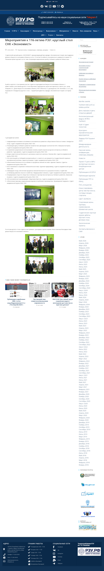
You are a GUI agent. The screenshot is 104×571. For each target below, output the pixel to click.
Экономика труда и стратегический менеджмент (84, 68)
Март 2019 (83, 437)
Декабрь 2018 (84, 444)
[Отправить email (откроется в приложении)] (58, 6)
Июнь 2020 (83, 408)
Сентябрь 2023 (84, 316)
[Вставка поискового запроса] (87, 39)
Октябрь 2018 (84, 448)
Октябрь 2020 (84, 399)
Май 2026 (82, 241)
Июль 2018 (83, 453)
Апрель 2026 (83, 243)
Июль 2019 (83, 432)
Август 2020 (83, 403)
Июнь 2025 (83, 267)
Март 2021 (83, 387)
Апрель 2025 (83, 271)
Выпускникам (51, 31)
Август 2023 (83, 319)
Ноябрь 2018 (84, 446)
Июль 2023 (83, 321)
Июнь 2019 (83, 434)
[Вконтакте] (46, 6)
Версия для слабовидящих (87, 51)
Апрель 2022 (83, 356)
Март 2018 (83, 460)
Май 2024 (82, 297)
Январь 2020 (84, 420)
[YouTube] (54, 6)
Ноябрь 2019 (84, 425)
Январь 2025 (84, 278)
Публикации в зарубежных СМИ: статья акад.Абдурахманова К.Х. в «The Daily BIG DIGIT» (16, 302)
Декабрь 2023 (84, 309)
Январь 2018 (84, 465)
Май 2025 (82, 269)
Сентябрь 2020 (84, 401)
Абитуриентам (65, 31)
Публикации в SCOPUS (87, 172)
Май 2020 (82, 411)
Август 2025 (83, 262)
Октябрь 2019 (84, 427)
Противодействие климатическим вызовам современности (39, 301)
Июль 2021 (83, 378)
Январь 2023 (84, 335)
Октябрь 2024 (84, 286)
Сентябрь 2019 (84, 429)
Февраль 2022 (84, 361)
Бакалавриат (25, 31)
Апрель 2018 (83, 458)
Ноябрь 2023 (84, 311)
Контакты (59, 35)
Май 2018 (82, 455)
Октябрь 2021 (84, 370)
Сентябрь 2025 (84, 260)
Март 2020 (83, 415)
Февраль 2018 (84, 462)
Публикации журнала (87, 176)
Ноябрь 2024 (84, 283)
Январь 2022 (84, 363)
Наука (96, 31)
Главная (7, 31)
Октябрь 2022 (84, 342)
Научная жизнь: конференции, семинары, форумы (33, 50)
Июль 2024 (83, 293)
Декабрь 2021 (84, 366)
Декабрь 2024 (84, 281)
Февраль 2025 (84, 276)
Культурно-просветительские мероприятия (86, 132)
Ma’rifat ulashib (84, 101)
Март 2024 (83, 302)
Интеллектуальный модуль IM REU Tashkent (86, 118)
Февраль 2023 (84, 333)
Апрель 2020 (83, 413)
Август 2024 (83, 290)
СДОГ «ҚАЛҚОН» (85, 199)
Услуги (51, 35)
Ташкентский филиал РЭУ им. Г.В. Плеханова (86, 544)
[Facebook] (42, 6)
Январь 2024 (84, 307)
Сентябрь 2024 (84, 288)
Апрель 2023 (83, 328)
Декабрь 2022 (84, 337)
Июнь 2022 (83, 352)
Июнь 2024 (83, 295)
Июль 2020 (83, 406)
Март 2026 (83, 245)
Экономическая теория (86, 62)
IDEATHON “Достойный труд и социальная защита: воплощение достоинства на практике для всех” (63, 302)
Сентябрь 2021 (84, 373)
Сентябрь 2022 (84, 344)
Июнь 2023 (83, 323)
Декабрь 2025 (84, 253)
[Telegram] (62, 6)
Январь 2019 (84, 441)
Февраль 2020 (84, 418)
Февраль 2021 (84, 389)
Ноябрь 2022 (84, 340)
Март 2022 (83, 359)
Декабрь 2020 (84, 394)
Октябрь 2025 (84, 257)
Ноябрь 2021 (84, 368)
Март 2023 (83, 330)
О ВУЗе (15, 31)
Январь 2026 (84, 250)
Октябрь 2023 (84, 314)
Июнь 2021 (83, 380)
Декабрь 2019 (84, 422)
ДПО (43, 35)
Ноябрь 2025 (84, 255)
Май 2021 (82, 382)
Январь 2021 (84, 392)
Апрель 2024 (83, 300)
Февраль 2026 (84, 248)
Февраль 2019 (84, 439)
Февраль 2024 (84, 304)
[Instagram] (50, 6)
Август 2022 (83, 347)
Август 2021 (83, 375)
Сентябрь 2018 (84, 451)
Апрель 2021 (83, 385)
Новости (75, 31)
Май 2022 (82, 354)
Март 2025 (83, 274)
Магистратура (38, 31)
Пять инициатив (85, 31)
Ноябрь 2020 (84, 396)
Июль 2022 (83, 349)
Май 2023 (82, 326)
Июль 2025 (83, 264)
